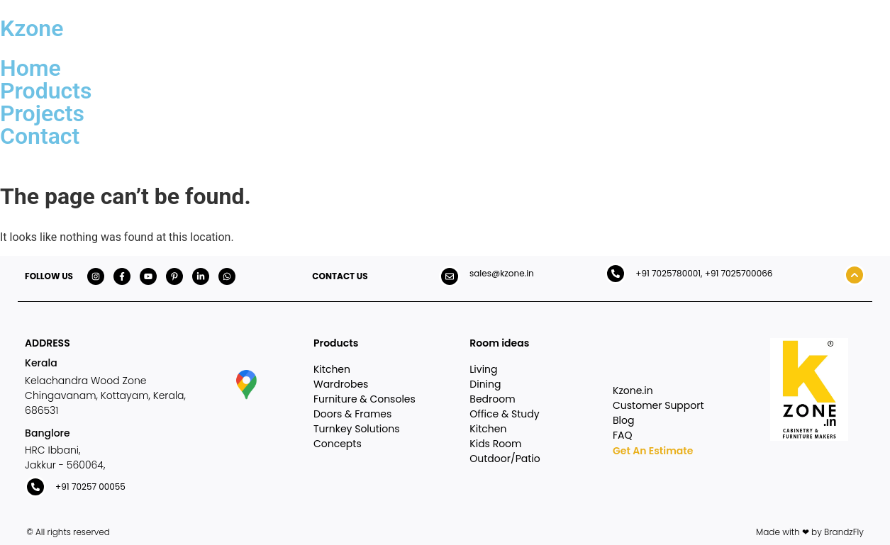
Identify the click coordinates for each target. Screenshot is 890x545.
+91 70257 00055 (90, 487)
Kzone (31, 28)
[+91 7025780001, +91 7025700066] (615, 273)
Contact (39, 136)
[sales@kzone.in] (449, 276)
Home (30, 68)
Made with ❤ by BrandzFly (810, 532)
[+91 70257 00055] (35, 487)
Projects (42, 113)
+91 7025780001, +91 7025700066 (703, 273)
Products (45, 90)
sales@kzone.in (501, 273)
